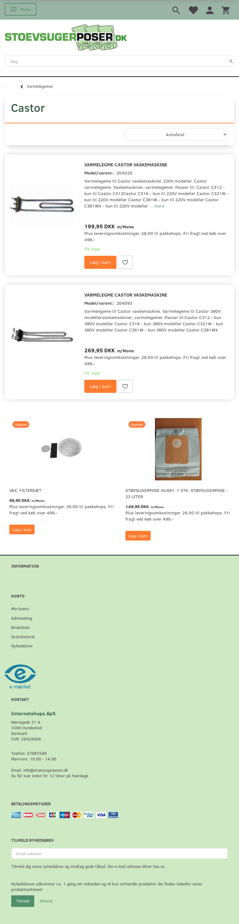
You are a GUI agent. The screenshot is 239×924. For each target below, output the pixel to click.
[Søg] (231, 61)
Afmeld (46, 901)
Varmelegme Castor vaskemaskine (125, 164)
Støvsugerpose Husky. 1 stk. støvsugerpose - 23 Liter (176, 493)
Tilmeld (22, 901)
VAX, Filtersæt (25, 490)
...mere (157, 206)
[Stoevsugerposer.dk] (66, 36)
